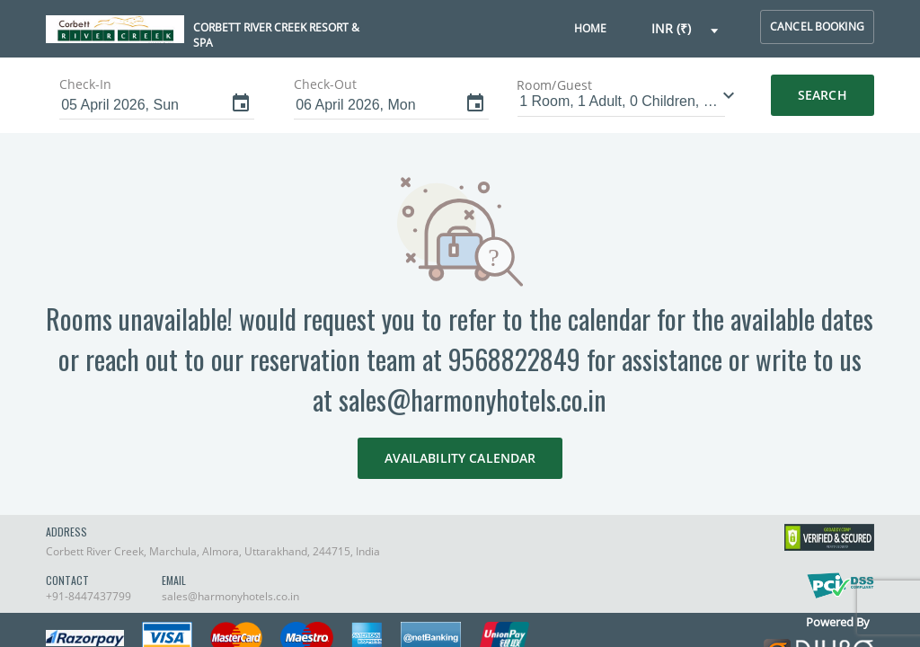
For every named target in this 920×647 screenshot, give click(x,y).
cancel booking (817, 26)
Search (822, 94)
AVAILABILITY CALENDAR (460, 457)
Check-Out (325, 84)
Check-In (85, 84)
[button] (685, 29)
